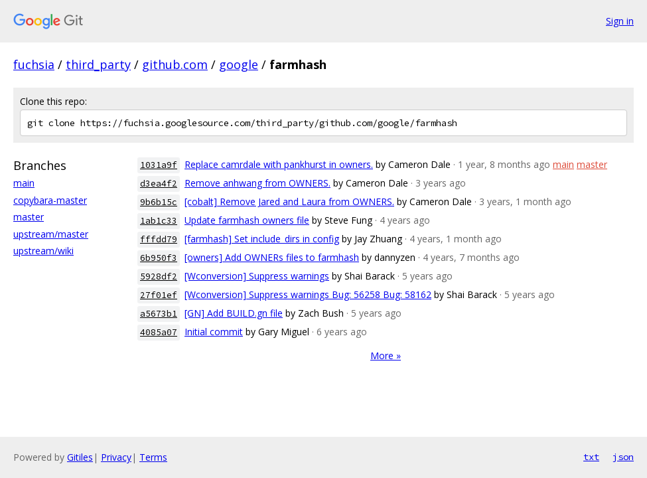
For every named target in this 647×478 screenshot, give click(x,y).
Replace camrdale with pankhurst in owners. (278, 164)
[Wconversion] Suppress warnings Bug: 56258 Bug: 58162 (307, 294)
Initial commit (213, 331)
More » (385, 355)
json (623, 457)
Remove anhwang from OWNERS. (257, 183)
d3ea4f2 (158, 183)
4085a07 (158, 332)
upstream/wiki (43, 250)
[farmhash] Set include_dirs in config (261, 238)
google (238, 64)
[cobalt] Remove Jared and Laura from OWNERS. (289, 201)
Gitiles (80, 457)
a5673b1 (158, 313)
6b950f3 (158, 258)
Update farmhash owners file (246, 220)
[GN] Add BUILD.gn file (233, 313)
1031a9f (158, 165)
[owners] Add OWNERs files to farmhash (271, 257)
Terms (153, 457)
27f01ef (158, 295)
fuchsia (33, 64)
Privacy (116, 457)
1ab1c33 (158, 220)
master (28, 216)
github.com (175, 64)
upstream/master (50, 234)
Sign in (620, 21)
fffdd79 (158, 239)
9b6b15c (158, 202)
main (24, 183)
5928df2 (158, 276)
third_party (98, 64)
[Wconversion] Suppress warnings (256, 276)
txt (591, 457)
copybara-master (50, 200)
